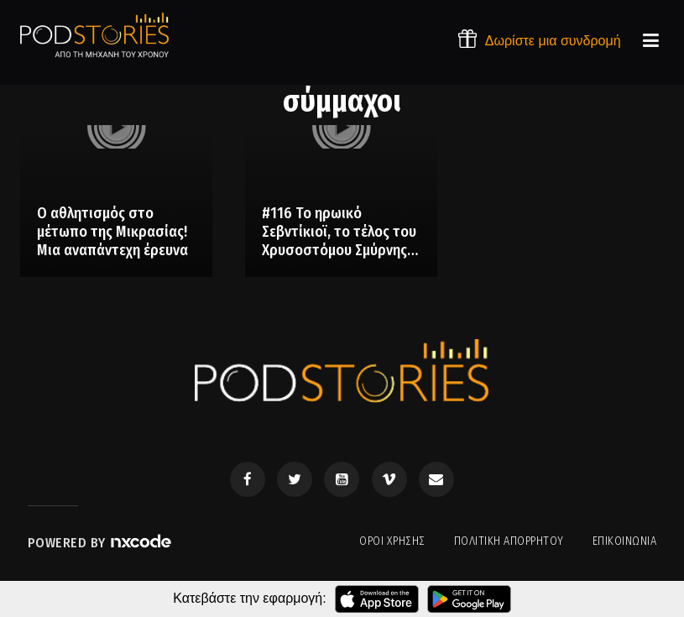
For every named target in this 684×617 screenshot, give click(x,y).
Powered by (101, 543)
